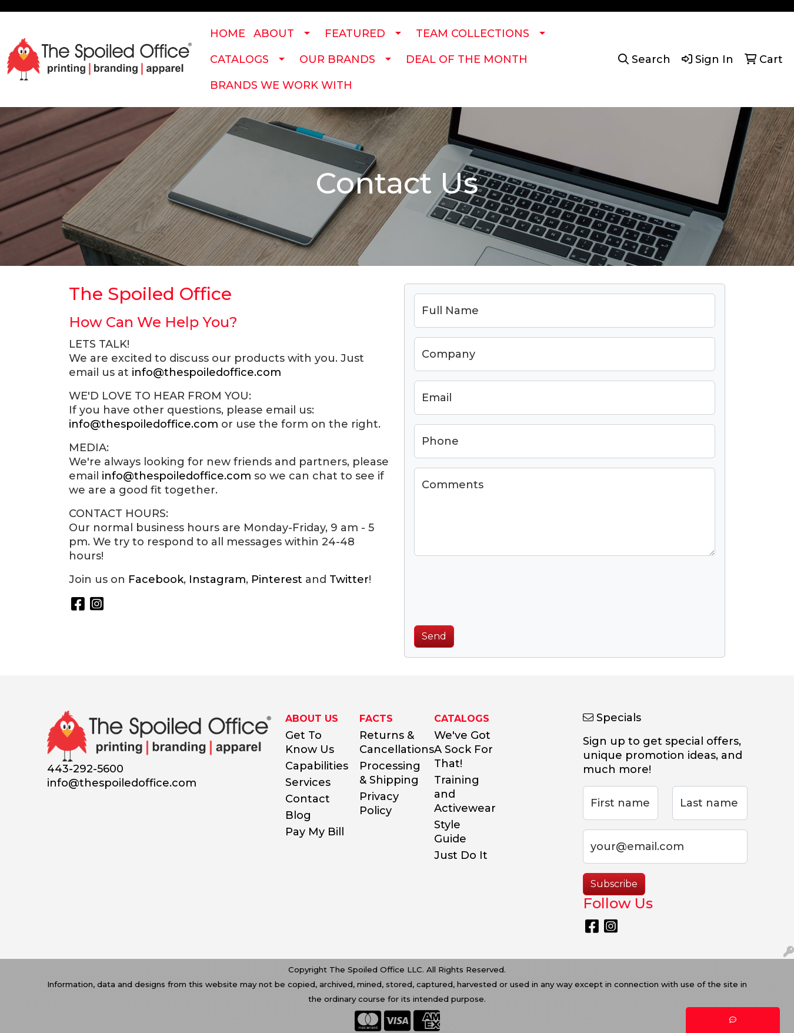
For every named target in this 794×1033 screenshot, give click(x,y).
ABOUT (273, 33)
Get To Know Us (309, 742)
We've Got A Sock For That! (463, 749)
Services (308, 782)
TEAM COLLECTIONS (472, 33)
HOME (227, 33)
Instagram (217, 579)
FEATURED (355, 33)
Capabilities (315, 765)
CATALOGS (239, 59)
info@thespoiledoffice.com (206, 372)
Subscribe (614, 883)
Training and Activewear (464, 794)
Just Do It (461, 855)
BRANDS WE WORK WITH (281, 85)
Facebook (156, 579)
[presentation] (503, 588)
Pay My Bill (314, 831)
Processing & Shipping (389, 773)
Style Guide (450, 831)
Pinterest (276, 579)
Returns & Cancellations (389, 742)
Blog (298, 815)
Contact (307, 798)
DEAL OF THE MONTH (467, 59)
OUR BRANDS (337, 59)
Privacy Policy (379, 803)
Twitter (349, 579)
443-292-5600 (85, 768)
